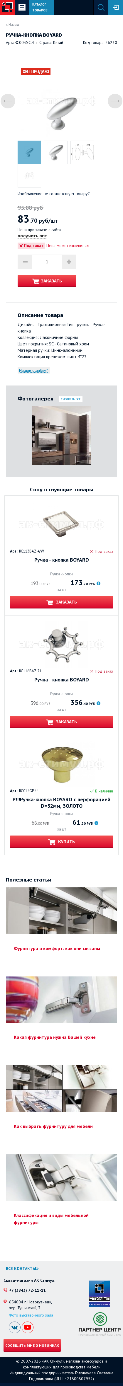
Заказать (51, 280)
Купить (66, 841)
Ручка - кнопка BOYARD (61, 560)
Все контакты (21, 1268)
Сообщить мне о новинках (32, 1345)
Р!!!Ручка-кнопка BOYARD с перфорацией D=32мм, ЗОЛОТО (61, 802)
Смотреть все (71, 399)
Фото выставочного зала (31, 1315)
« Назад (12, 24)
